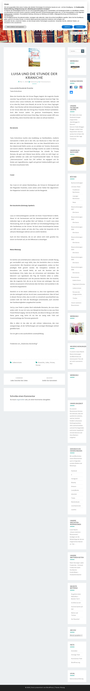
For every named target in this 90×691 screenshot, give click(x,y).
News (74, 202)
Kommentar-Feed (76, 658)
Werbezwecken (8, 14)
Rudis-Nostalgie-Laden (77, 563)
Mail (71, 363)
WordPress (50, 687)
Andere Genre (77, 280)
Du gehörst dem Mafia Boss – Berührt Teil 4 (76, 596)
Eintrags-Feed (75, 655)
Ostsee (52, 362)
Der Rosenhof (75, 619)
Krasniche (41, 362)
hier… (74, 544)
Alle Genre (76, 212)
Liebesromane (17, 362)
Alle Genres (76, 242)
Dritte (41, 10)
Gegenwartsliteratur (79, 284)
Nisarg (62, 687)
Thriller (75, 298)
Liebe (47, 362)
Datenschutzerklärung (76, 679)
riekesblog (34, 81)
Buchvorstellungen (77, 183)
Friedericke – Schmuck (76, 565)
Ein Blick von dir (76, 603)
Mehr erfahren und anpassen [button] (15, 27)
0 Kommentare (45, 81)
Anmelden (74, 651)
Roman (38, 365)
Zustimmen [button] (79, 27)
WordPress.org (75, 662)
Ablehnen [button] (67, 27)
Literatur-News (75, 187)
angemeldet (21, 400)
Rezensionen (75, 277)
